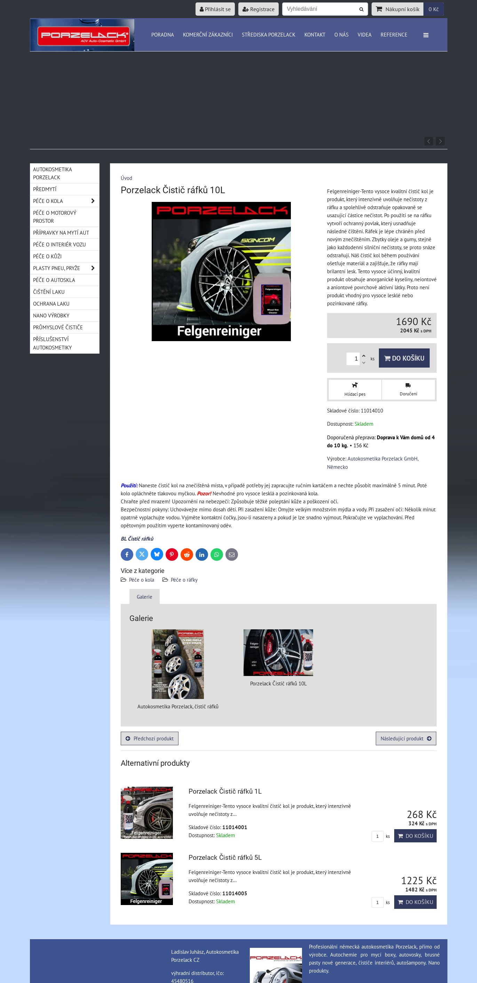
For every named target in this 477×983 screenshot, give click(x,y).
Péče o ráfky (184, 579)
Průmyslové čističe (58, 327)
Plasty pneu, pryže (66, 268)
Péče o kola (141, 579)
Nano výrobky (51, 315)
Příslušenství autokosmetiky (52, 343)
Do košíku (404, 358)
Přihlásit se (215, 9)
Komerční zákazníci (208, 34)
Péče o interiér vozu (59, 244)
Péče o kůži (47, 256)
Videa (365, 34)
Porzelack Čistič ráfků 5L (225, 858)
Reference (394, 34)
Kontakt (314, 34)
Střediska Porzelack (268, 34)
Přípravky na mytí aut (61, 232)
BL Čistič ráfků (137, 538)
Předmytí (44, 189)
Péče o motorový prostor (54, 216)
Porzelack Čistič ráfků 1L (225, 791)
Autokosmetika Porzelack (52, 173)
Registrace (259, 9)
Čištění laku (49, 291)
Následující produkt (406, 738)
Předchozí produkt (150, 738)
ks (381, 836)
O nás (341, 34)
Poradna (162, 34)
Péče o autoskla (54, 279)
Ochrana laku (51, 303)
